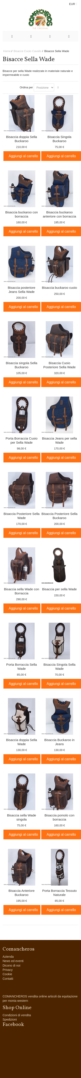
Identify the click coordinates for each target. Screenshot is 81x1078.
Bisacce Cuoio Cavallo (27, 51)
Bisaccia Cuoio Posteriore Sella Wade (59, 365)
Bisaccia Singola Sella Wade (59, 666)
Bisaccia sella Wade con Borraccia (21, 591)
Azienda (8, 956)
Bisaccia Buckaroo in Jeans (59, 742)
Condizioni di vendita (17, 1015)
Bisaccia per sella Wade (59, 589)
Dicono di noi (11, 965)
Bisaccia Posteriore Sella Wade (21, 516)
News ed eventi (13, 961)
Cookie (7, 974)
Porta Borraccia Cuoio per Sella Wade (21, 440)
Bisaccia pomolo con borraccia (59, 817)
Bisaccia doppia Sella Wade (21, 742)
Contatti (8, 978)
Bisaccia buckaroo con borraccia (21, 214)
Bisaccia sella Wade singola (21, 817)
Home (7, 51)
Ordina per (26, 87)
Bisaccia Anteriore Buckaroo (22, 893)
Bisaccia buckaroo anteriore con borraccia (59, 214)
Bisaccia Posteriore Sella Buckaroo (59, 516)
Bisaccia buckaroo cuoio (59, 287)
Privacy (8, 970)
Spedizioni (10, 1019)
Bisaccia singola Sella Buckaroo (21, 365)
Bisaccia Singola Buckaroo (59, 139)
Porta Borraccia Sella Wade (21, 666)
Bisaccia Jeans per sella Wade (59, 440)
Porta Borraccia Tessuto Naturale (59, 893)
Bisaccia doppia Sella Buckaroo (21, 139)
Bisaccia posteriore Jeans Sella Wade (21, 290)
